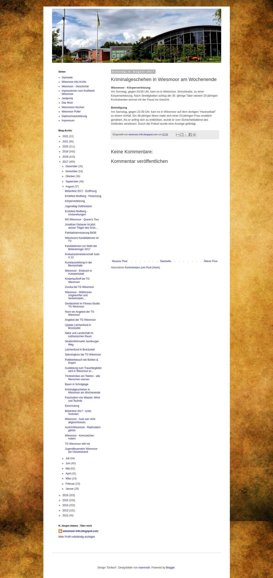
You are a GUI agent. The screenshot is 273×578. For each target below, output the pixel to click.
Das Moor (67, 102)
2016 (65, 495)
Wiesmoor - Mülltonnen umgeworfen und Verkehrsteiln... (78, 295)
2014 (65, 505)
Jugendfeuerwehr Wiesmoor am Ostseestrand (81, 450)
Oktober (70, 176)
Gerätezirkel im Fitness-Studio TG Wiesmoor (82, 305)
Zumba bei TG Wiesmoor (79, 287)
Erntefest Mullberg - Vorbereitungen (76, 213)
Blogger (170, 567)
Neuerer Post (120, 261)
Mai (67, 468)
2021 (65, 141)
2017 (65, 161)
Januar (69, 488)
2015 (65, 500)
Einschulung (72, 405)
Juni (68, 463)
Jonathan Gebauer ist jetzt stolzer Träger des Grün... (81, 226)
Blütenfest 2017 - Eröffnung (80, 191)
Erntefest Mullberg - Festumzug (83, 196)
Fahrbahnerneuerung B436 (80, 232)
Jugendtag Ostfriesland (78, 206)
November (71, 171)
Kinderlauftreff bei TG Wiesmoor (77, 280)
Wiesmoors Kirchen (73, 107)
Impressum (68, 120)
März (68, 478)
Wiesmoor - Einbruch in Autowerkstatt (78, 272)
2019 (65, 151)
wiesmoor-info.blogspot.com (80, 531)
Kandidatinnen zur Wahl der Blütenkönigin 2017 (81, 247)
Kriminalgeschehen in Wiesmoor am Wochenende (82, 391)
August (69, 186)
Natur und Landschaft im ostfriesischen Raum (79, 335)
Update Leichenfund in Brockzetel (78, 327)
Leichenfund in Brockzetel (80, 349)
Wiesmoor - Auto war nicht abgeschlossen (80, 421)
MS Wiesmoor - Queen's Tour (82, 219)
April (68, 473)
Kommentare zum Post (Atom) (142, 267)
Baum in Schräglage (76, 384)
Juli (67, 458)
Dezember (71, 166)
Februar (70, 483)
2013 (65, 510)
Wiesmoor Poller (71, 111)
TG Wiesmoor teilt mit (77, 443)
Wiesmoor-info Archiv (74, 81)
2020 (65, 146)
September (72, 181)
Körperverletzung (75, 201)
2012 (65, 515)
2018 (65, 156)
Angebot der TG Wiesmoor (80, 319)
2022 (65, 136)
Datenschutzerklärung (74, 116)
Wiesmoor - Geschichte (75, 86)
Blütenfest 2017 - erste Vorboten (78, 413)
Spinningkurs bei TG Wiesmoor (83, 354)
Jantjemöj (67, 98)
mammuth (144, 567)
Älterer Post (210, 261)
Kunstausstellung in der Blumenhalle (78, 264)
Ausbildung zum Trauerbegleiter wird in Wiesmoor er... (83, 370)
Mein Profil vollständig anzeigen (77, 536)
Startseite (165, 261)
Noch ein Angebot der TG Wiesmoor (79, 313)
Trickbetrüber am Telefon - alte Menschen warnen (82, 378)
